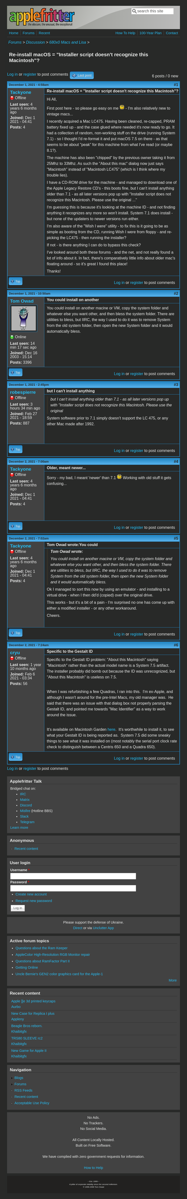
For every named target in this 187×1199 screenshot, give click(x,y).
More (173, 980)
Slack (24, 816)
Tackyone (20, 92)
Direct (77, 928)
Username (19, 870)
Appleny (17, 1019)
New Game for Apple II (29, 1051)
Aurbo (15, 1007)
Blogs (18, 1078)
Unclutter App (103, 928)
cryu (15, 652)
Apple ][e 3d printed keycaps (33, 1001)
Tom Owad (22, 301)
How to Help (93, 1168)
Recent (44, 33)
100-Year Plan (151, 33)
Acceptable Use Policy (31, 1103)
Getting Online (27, 967)
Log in (12, 74)
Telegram (27, 822)
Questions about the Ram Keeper (42, 948)
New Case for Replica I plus (33, 1013)
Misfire (25, 811)
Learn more (19, 827)
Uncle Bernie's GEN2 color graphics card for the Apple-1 (59, 974)
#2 (176, 293)
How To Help (125, 33)
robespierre (23, 392)
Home (13, 33)
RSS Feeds (23, 1090)
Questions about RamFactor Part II (43, 961)
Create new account (31, 894)
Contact (172, 33)
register (29, 74)
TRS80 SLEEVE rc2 (27, 1038)
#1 (176, 85)
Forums (29, 33)
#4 (176, 461)
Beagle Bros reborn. (26, 1026)
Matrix (24, 800)
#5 (176, 538)
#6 (176, 645)
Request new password (34, 901)
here (111, 729)
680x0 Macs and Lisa (67, 42)
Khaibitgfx (19, 1031)
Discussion (35, 42)
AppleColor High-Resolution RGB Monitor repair (53, 955)
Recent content (26, 849)
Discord (26, 805)
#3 (176, 385)
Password (19, 882)
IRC (23, 794)
